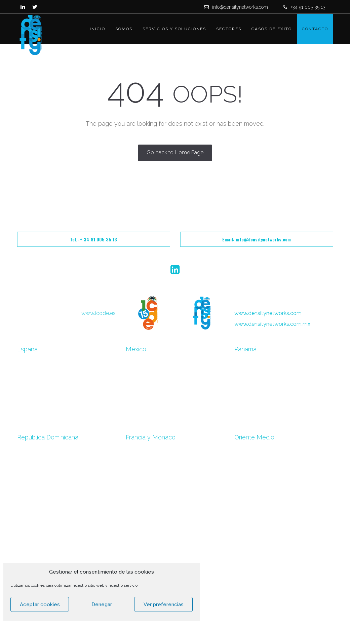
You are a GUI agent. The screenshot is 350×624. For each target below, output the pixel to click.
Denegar (101, 604)
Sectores (228, 29)
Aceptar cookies (40, 604)
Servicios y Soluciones (174, 29)
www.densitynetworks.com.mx (272, 324)
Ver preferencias (164, 604)
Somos (123, 29)
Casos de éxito (271, 29)
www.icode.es (98, 313)
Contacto (315, 29)
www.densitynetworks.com (268, 313)
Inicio (97, 29)
